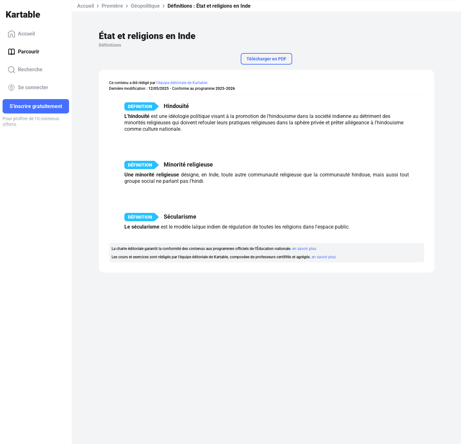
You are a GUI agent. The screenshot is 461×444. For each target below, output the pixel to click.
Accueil (21, 34)
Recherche (25, 70)
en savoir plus (304, 248)
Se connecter (28, 87)
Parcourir (23, 52)
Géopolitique (145, 6)
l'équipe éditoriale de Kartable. (182, 83)
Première (112, 6)
